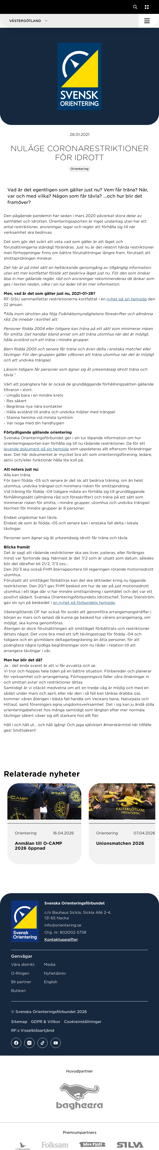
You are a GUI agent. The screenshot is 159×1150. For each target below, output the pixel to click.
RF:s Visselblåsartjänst (33, 1030)
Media (49, 964)
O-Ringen (20, 973)
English (50, 982)
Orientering (79, 169)
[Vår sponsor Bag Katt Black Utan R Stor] (79, 1096)
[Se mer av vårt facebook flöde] (16, 1043)
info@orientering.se (62, 925)
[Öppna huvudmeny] (149, 21)
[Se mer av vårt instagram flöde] (29, 1043)
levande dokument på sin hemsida (36, 449)
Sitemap (19, 1021)
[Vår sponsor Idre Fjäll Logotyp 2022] (92, 1146)
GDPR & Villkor (45, 1021)
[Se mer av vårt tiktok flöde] (42, 1043)
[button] (69, 21)
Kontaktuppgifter (61, 939)
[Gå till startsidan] (12, 7)
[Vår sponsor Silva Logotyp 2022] (130, 1146)
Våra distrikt (23, 964)
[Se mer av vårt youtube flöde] (56, 1043)
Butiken (18, 990)
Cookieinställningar (82, 1021)
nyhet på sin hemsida (127, 299)
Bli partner (21, 982)
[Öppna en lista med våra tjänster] (146, 7)
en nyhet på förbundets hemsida (84, 602)
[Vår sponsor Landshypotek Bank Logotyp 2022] (23, 1146)
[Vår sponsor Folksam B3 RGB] (55, 1146)
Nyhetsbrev (55, 973)
